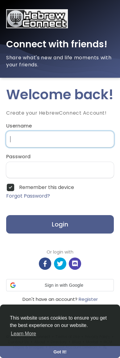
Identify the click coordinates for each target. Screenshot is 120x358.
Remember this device (46, 187)
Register (88, 299)
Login (60, 224)
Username (19, 126)
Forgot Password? (28, 196)
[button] (60, 285)
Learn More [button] (23, 333)
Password (18, 156)
